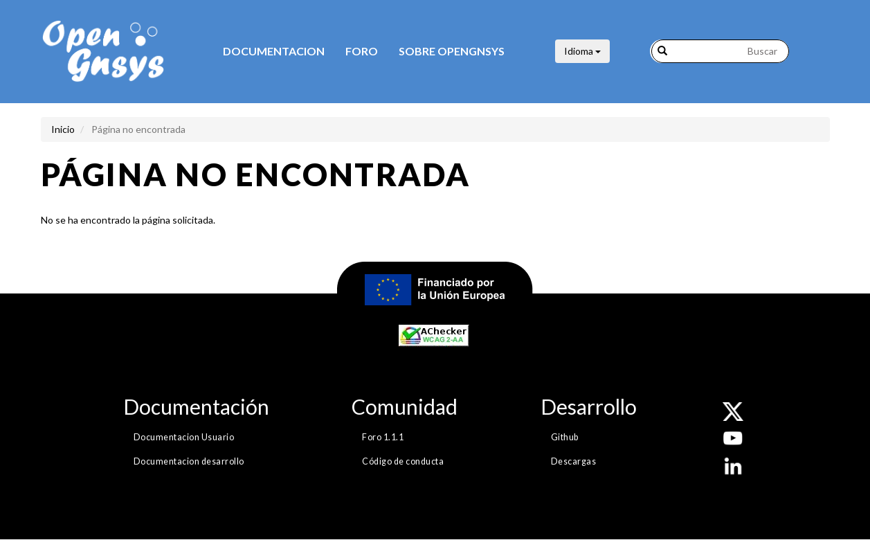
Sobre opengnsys (452, 50)
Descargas (574, 461)
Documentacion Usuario (184, 437)
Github (565, 437)
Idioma (582, 51)
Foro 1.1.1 (383, 437)
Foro (361, 50)
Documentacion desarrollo (189, 461)
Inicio (63, 129)
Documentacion (274, 50)
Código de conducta (403, 461)
